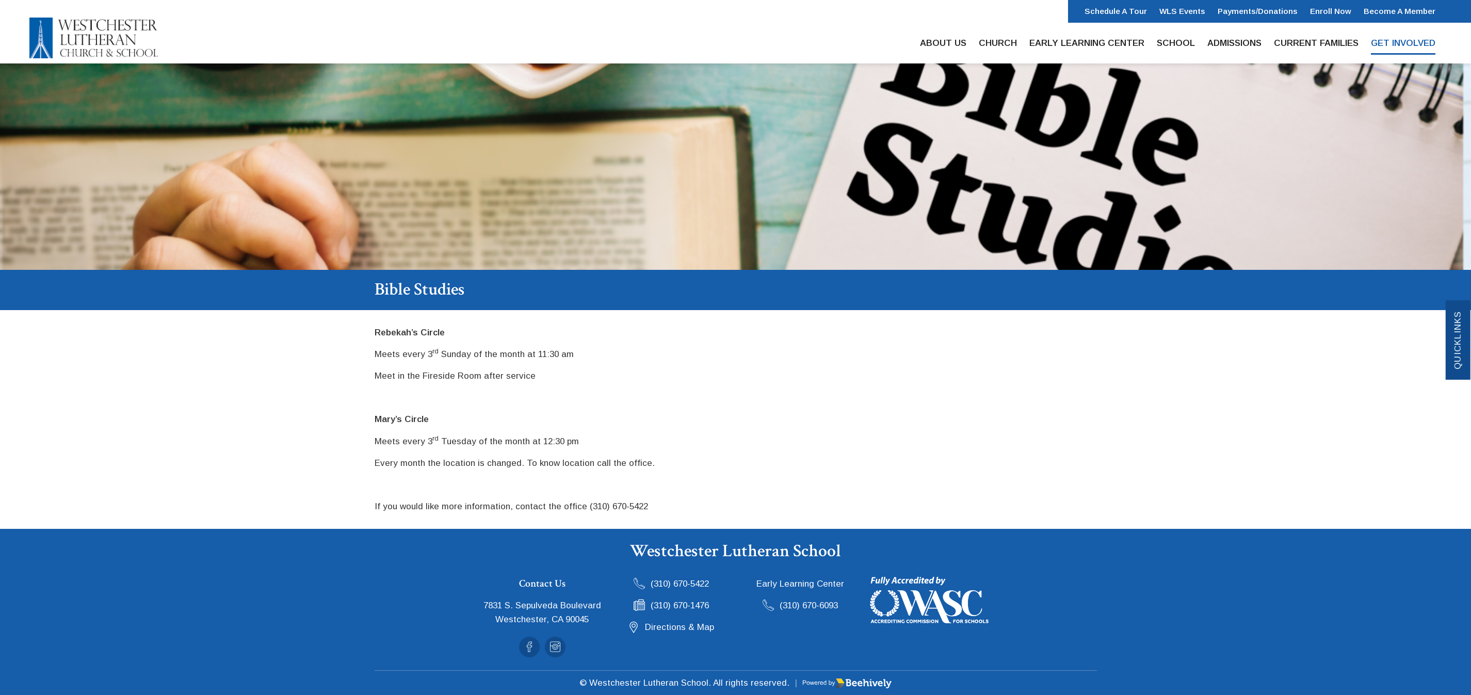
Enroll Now (1330, 11)
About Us (943, 43)
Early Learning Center (1086, 43)
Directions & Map (679, 627)
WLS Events (1182, 11)
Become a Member (1399, 11)
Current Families (1316, 43)
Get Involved (1403, 43)
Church (998, 43)
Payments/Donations (1258, 11)
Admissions (1234, 43)
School (1176, 43)
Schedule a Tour (1116, 11)
